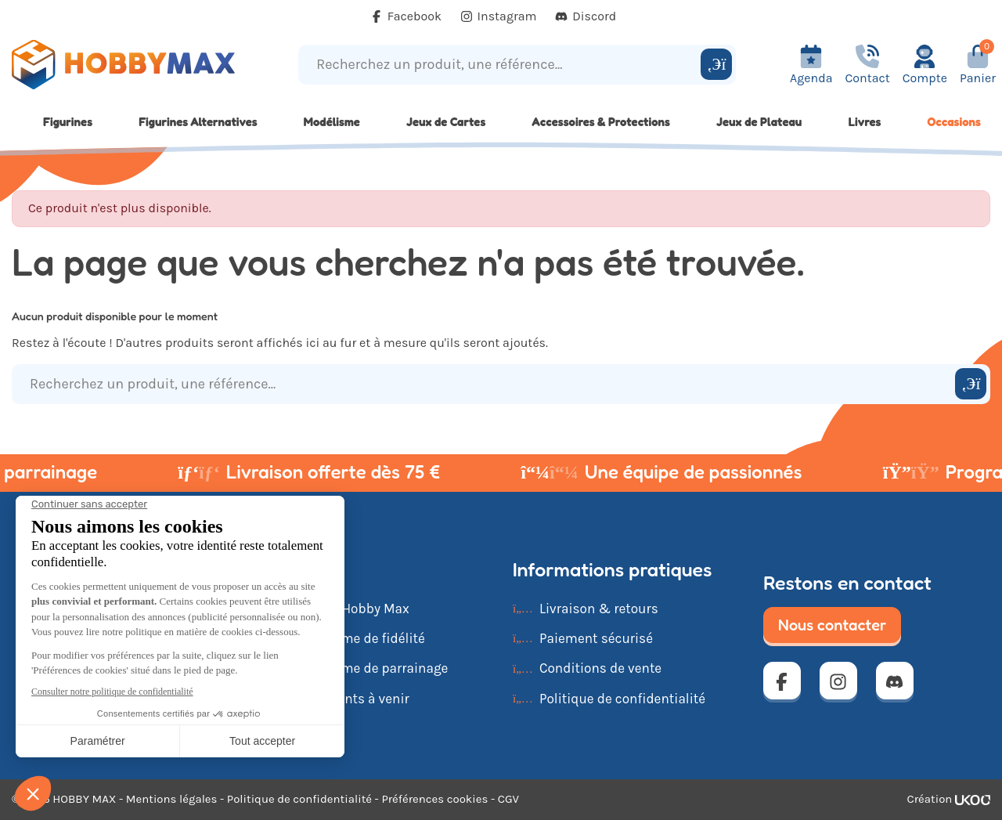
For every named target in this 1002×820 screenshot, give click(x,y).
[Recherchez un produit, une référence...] (501, 65)
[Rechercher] (716, 64)
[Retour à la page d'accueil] (125, 64)
